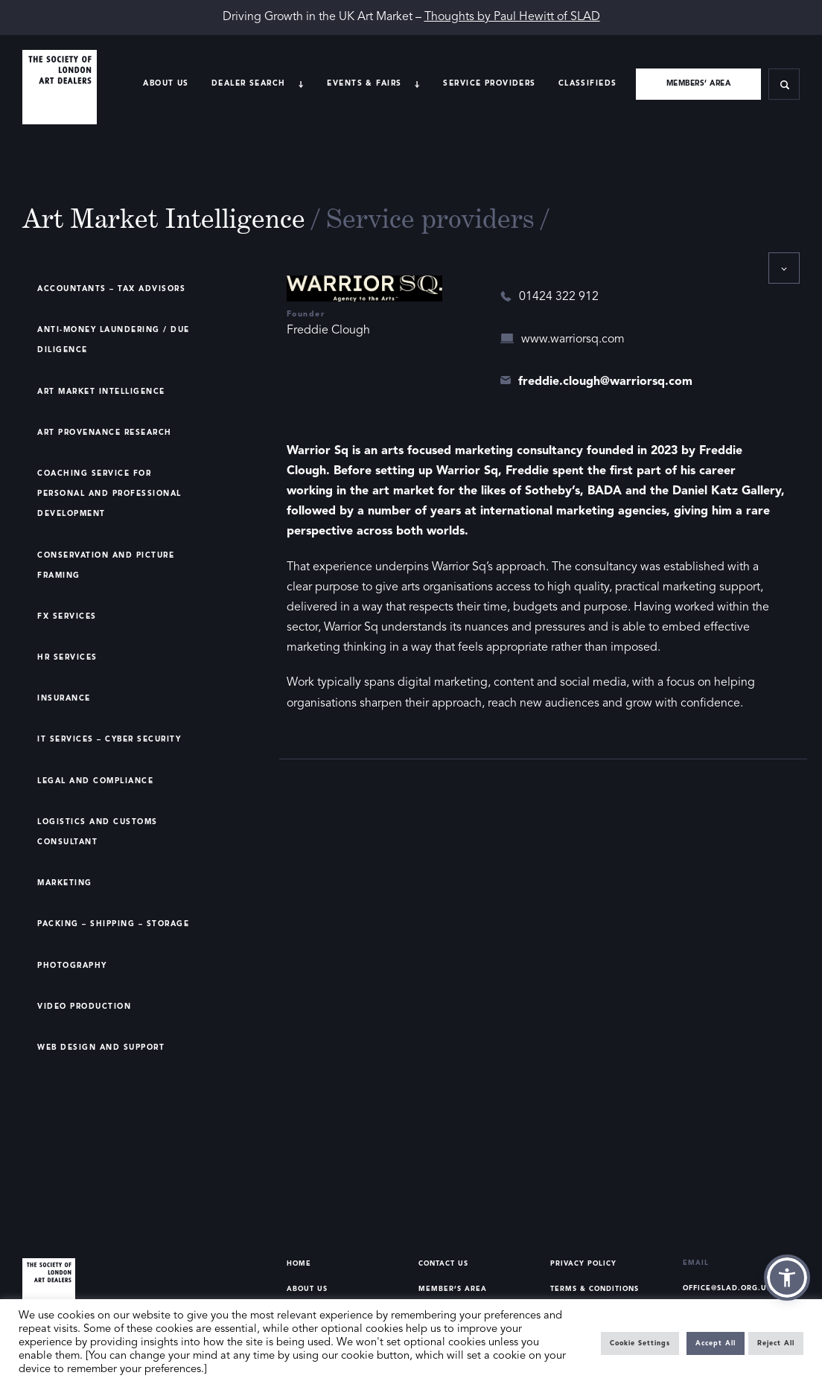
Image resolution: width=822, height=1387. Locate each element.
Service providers (489, 83)
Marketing (64, 883)
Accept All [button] (715, 1343)
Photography (72, 965)
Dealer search (248, 83)
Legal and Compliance (95, 781)
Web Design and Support (101, 1047)
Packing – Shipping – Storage (113, 924)
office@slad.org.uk (728, 1288)
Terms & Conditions (594, 1289)
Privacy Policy (583, 1263)
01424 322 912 (559, 297)
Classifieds (587, 83)
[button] (787, 1277)
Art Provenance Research (104, 432)
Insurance (64, 698)
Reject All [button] (775, 1343)
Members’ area (698, 83)
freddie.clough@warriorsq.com (605, 382)
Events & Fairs (364, 83)
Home (299, 1263)
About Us (165, 83)
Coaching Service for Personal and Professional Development (109, 493)
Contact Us (443, 1263)
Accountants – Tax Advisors (111, 289)
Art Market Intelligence (101, 391)
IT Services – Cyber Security (109, 739)
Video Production (84, 1006)
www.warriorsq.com (573, 339)
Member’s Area (452, 1289)
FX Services (67, 616)
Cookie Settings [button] (640, 1343)
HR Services (67, 657)
